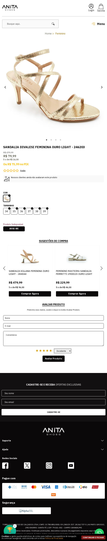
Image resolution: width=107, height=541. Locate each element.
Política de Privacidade (54, 538)
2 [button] (51, 139)
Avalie (23, 170)
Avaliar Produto (53, 359)
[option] (53, 87)
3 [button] (55, 139)
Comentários (53, 338)
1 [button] (46, 139)
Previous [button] (5, 87)
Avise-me (14, 229)
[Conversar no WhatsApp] (99, 533)
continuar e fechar (93, 537)
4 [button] (60, 139)
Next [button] (102, 87)
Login (91, 10)
